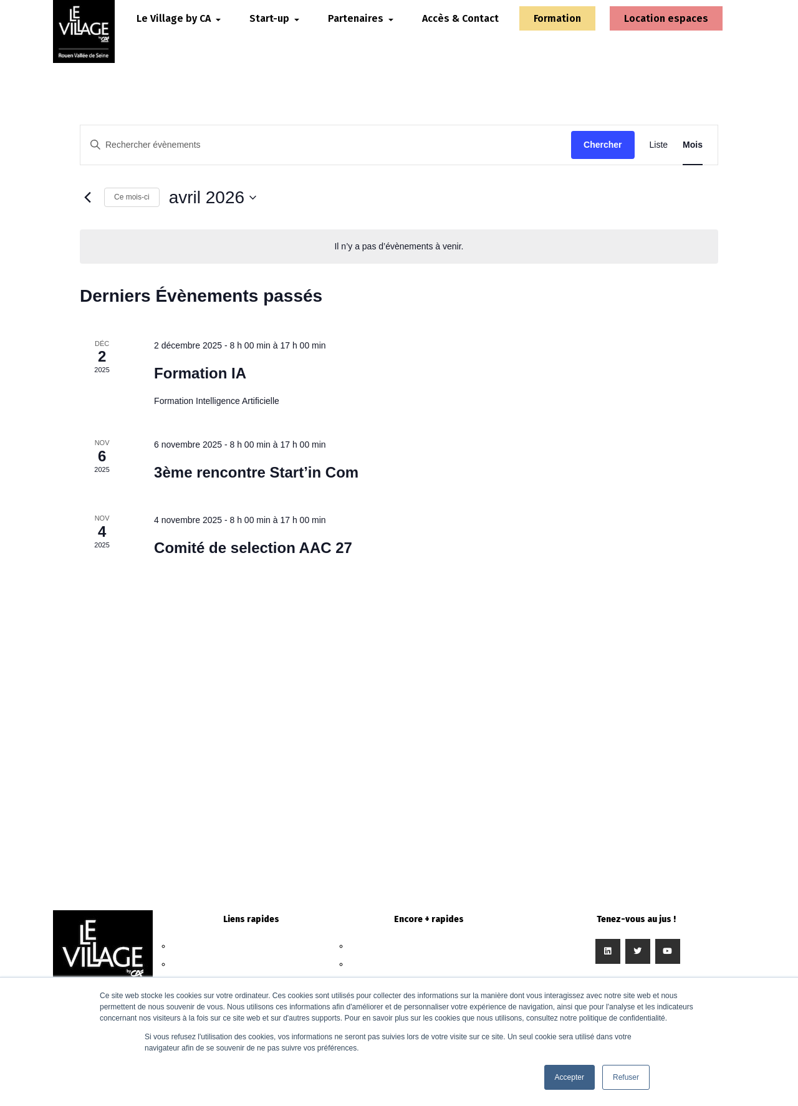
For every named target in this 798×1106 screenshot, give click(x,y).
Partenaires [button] (375, 25)
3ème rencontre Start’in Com (256, 472)
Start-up (251, 964)
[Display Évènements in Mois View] (693, 145)
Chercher (603, 145)
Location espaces (645, 32)
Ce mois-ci (132, 197)
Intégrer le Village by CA (429, 964)
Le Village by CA (251, 946)
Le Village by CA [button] (193, 25)
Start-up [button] (288, 25)
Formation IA (200, 373)
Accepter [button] (569, 1077)
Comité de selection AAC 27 (253, 547)
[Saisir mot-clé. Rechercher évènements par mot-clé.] (325, 145)
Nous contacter (429, 946)
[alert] (399, 246)
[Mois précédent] (87, 197)
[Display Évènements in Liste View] (659, 145)
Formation (559, 32)
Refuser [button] (626, 1077)
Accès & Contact (452, 32)
